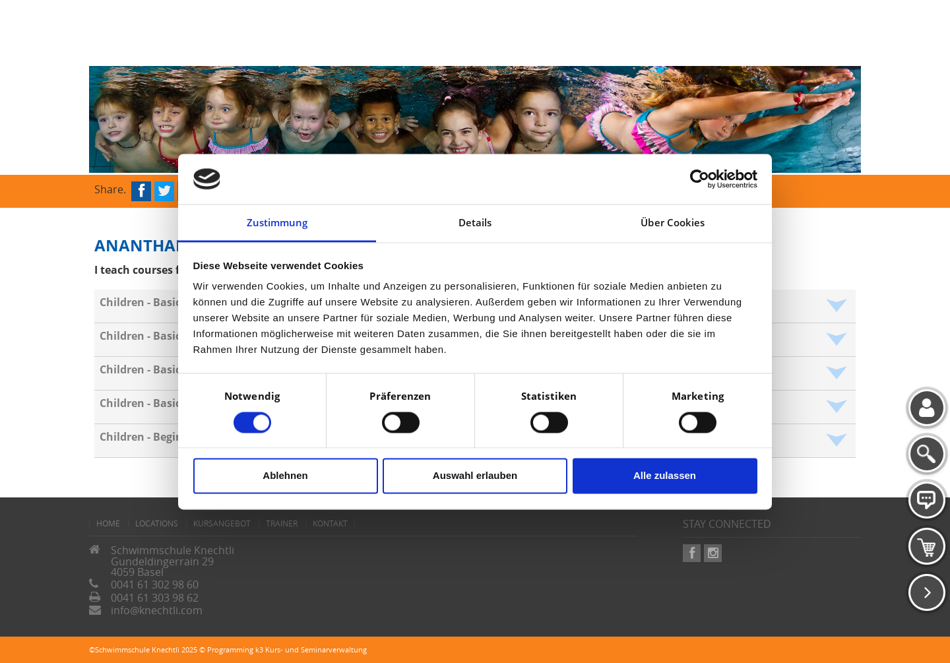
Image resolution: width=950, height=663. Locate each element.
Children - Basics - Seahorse (171, 336)
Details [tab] (475, 223)
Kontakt (330, 523)
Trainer (282, 523)
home (108, 523)
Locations (156, 523)
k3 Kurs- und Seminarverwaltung (311, 649)
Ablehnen (285, 476)
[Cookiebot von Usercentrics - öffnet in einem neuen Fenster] (699, 179)
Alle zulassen (664, 476)
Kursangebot (222, 523)
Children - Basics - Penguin (169, 403)
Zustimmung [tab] (277, 223)
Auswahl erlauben (475, 476)
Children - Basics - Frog (159, 369)
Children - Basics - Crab (159, 302)
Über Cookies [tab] (673, 223)
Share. (110, 188)
